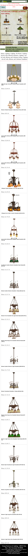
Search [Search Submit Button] (26, 1)
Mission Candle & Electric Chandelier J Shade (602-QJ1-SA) (13, 290)
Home (2, 53)
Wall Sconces (20, 23)
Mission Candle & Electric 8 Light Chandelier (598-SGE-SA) (13, 366)
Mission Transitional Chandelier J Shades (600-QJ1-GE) (12, 391)
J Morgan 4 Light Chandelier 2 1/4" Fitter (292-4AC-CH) (12, 188)
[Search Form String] (19, 1)
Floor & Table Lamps (20, 34)
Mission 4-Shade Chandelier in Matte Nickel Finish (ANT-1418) (13, 109)
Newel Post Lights (6, 34)
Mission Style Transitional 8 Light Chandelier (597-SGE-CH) (13, 464)
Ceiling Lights (6, 23)
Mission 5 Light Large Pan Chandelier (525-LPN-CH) (11, 514)
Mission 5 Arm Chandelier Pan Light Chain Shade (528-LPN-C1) (13, 315)
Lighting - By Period (16, 53)
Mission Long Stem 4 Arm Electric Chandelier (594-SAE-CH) (13, 489)
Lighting (7, 53)
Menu (3, 7)
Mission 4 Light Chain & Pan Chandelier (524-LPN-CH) (12, 539)
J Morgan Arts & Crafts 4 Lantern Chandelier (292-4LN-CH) (12, 213)
